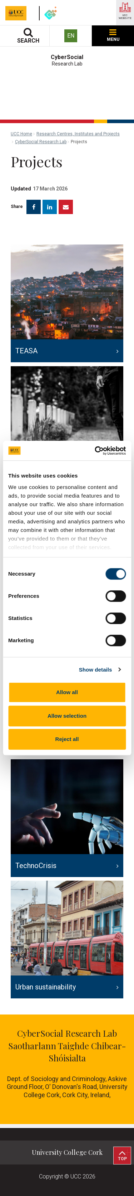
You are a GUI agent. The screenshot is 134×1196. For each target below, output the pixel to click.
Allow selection (67, 716)
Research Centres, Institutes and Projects (78, 133)
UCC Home (21, 133)
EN (70, 35)
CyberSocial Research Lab (40, 141)
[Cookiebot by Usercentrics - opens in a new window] (95, 450)
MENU (113, 35)
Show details (95, 670)
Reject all (67, 739)
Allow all (67, 692)
